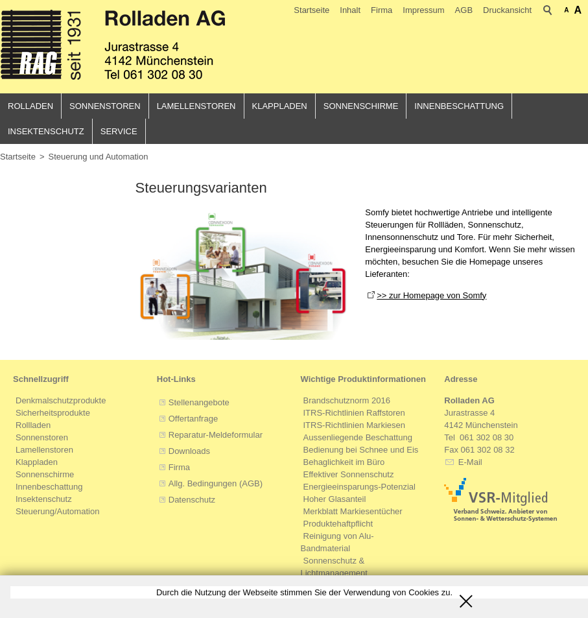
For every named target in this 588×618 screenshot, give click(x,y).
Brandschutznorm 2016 (346, 401)
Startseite (311, 10)
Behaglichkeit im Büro (344, 463)
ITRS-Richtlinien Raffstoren (354, 413)
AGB (464, 10)
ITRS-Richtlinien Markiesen (354, 426)
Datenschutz (192, 500)
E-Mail (469, 463)
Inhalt (350, 10)
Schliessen (466, 596)
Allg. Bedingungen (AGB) (216, 484)
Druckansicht (507, 10)
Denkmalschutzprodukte (61, 401)
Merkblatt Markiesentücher (353, 512)
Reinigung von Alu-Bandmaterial (337, 543)
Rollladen (33, 426)
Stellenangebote (199, 403)
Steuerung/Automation (57, 512)
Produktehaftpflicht (338, 524)
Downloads (189, 452)
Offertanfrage (193, 419)
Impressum (423, 10)
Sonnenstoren (105, 106)
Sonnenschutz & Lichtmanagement (334, 567)
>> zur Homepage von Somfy (431, 295)
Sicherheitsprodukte (53, 413)
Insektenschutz (46, 131)
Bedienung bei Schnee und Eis (361, 450)
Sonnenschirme (361, 106)
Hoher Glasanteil (334, 500)
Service (118, 131)
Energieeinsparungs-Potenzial (359, 487)
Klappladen (279, 106)
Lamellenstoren (196, 106)
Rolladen (30, 106)
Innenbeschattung (459, 106)
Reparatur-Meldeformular (216, 435)
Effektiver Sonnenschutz (348, 475)
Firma (381, 10)
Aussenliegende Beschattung (357, 438)
